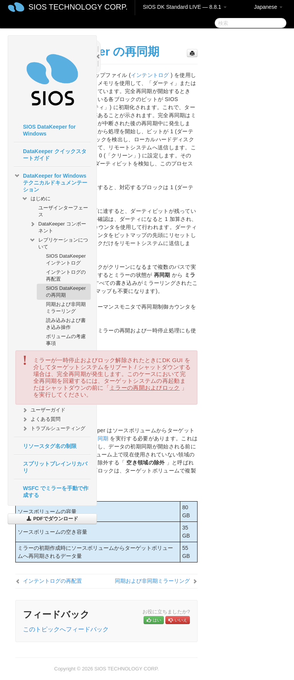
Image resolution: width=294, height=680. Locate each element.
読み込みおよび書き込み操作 (66, 323)
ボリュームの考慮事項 (66, 339)
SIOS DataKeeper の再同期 (66, 291)
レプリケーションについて (58, 242)
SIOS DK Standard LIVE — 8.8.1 (185, 7)
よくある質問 (40, 419)
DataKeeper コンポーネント (57, 226)
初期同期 (97, 438)
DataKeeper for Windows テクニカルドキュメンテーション (50, 182)
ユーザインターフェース (63, 211)
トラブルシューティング (53, 428)
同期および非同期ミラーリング (66, 307)
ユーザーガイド (43, 410)
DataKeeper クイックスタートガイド (55, 154)
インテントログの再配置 (66, 275)
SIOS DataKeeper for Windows (49, 130)
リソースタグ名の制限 (50, 446)
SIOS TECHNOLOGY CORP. (77, 7)
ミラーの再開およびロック (144, 387)
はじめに (36, 198)
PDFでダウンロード (52, 518)
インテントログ (150, 75)
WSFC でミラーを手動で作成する (55, 491)
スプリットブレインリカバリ (55, 467)
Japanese (268, 7)
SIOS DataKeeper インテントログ (66, 259)
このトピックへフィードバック (66, 629)
